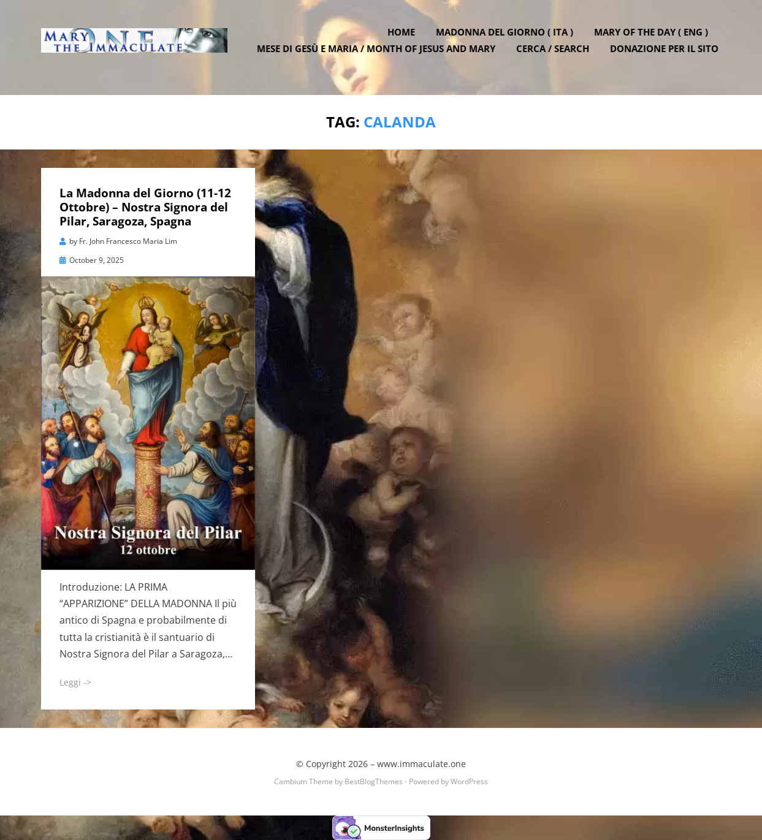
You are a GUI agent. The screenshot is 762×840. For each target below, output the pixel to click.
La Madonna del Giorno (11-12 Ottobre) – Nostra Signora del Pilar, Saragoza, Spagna (145, 207)
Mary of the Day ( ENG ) (654, 38)
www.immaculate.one (421, 764)
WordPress (469, 781)
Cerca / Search (555, 55)
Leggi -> (75, 682)
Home (404, 38)
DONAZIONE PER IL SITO (667, 55)
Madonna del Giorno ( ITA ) (507, 38)
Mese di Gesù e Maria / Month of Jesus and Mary (379, 55)
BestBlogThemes (374, 781)
